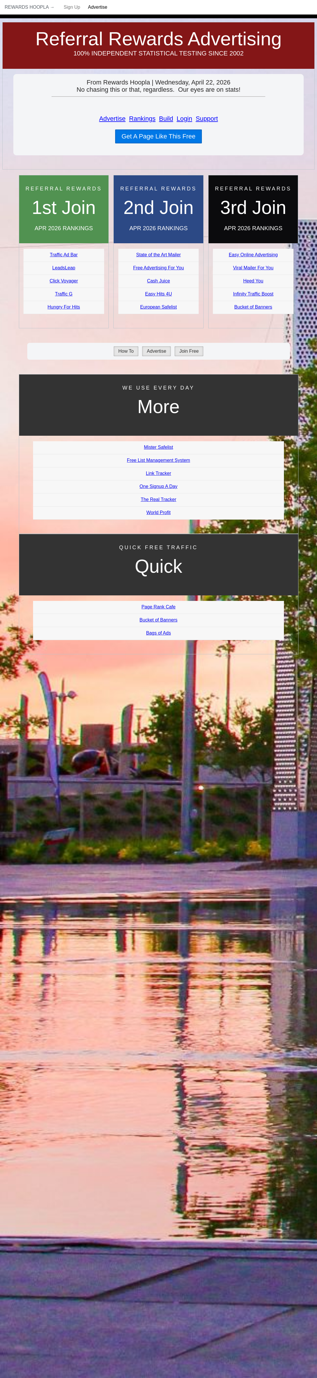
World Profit (158, 512)
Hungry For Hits (64, 307)
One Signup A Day (158, 486)
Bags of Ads (158, 633)
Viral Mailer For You (253, 267)
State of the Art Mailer (158, 254)
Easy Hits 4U (158, 293)
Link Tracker (158, 473)
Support (207, 118)
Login (184, 118)
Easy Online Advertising (253, 254)
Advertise (97, 7)
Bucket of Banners (253, 307)
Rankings (142, 118)
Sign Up (72, 7)
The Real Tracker (158, 499)
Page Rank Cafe (158, 606)
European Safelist (158, 307)
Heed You (253, 280)
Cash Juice (158, 280)
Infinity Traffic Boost (253, 293)
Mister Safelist (158, 447)
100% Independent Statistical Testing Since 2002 (158, 53)
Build (166, 118)
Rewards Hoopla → (30, 7)
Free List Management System (158, 460)
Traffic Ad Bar (64, 254)
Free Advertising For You (158, 267)
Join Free (189, 351)
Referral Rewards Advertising (158, 38)
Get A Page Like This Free (158, 136)
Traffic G (64, 293)
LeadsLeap (63, 267)
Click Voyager (64, 280)
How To (126, 351)
